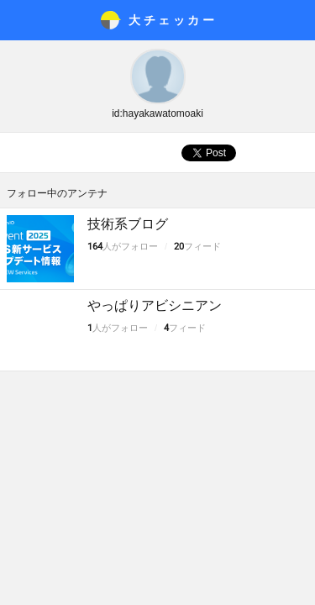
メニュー (20, 20)
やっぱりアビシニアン (154, 305)
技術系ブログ (127, 224)
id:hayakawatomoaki (157, 113)
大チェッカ (173, 20)
